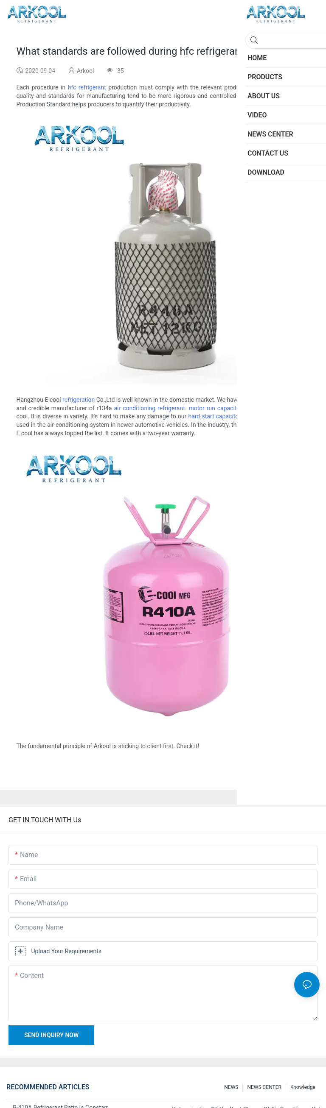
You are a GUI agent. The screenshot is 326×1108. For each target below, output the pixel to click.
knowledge (302, 1087)
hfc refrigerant (87, 87)
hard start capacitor (214, 416)
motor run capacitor (215, 408)
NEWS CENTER (264, 1087)
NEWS (231, 1087)
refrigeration (78, 399)
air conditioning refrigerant (149, 408)
